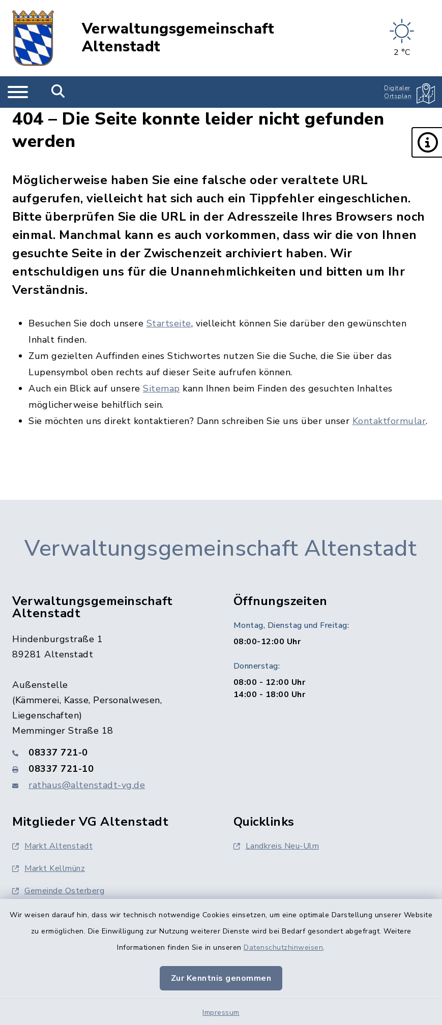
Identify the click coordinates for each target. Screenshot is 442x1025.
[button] (426, 142)
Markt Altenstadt (52, 846)
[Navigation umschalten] (18, 92)
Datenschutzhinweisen (283, 947)
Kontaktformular (389, 421)
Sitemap (161, 388)
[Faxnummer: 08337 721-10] (110, 769)
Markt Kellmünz (48, 868)
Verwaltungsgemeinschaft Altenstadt (178, 38)
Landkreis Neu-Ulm (276, 846)
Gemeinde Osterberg (58, 890)
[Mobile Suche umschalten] (58, 92)
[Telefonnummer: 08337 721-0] (110, 752)
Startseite (168, 323)
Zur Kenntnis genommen (221, 978)
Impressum (221, 1012)
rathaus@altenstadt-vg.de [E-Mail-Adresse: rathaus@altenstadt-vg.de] (86, 785)
